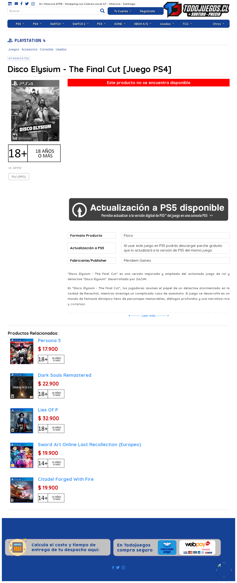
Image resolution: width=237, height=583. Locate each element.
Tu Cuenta (121, 11)
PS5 (18, 24)
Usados (165, 24)
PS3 (99, 24)
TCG (185, 24)
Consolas (46, 49)
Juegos (13, 49)
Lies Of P (48, 410)
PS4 (35, 24)
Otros (217, 24)
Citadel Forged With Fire (66, 479)
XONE (118, 24)
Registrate (147, 11)
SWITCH (55, 24)
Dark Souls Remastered (64, 375)
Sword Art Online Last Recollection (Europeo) (89, 444)
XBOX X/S (141, 24)
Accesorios (29, 49)
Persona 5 (49, 340)
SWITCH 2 (79, 24)
